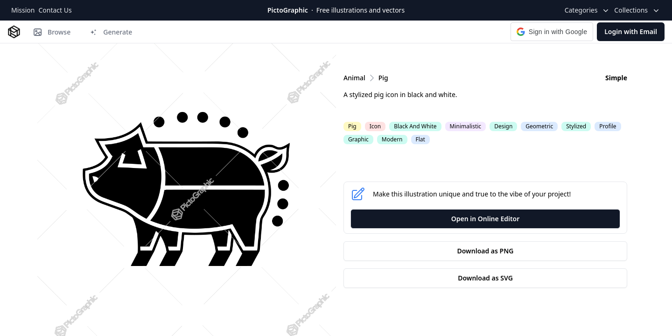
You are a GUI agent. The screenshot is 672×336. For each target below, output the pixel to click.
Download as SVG (485, 277)
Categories (588, 10)
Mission (23, 10)
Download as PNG (485, 250)
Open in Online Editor (485, 218)
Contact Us (54, 10)
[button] (552, 31)
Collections (637, 10)
